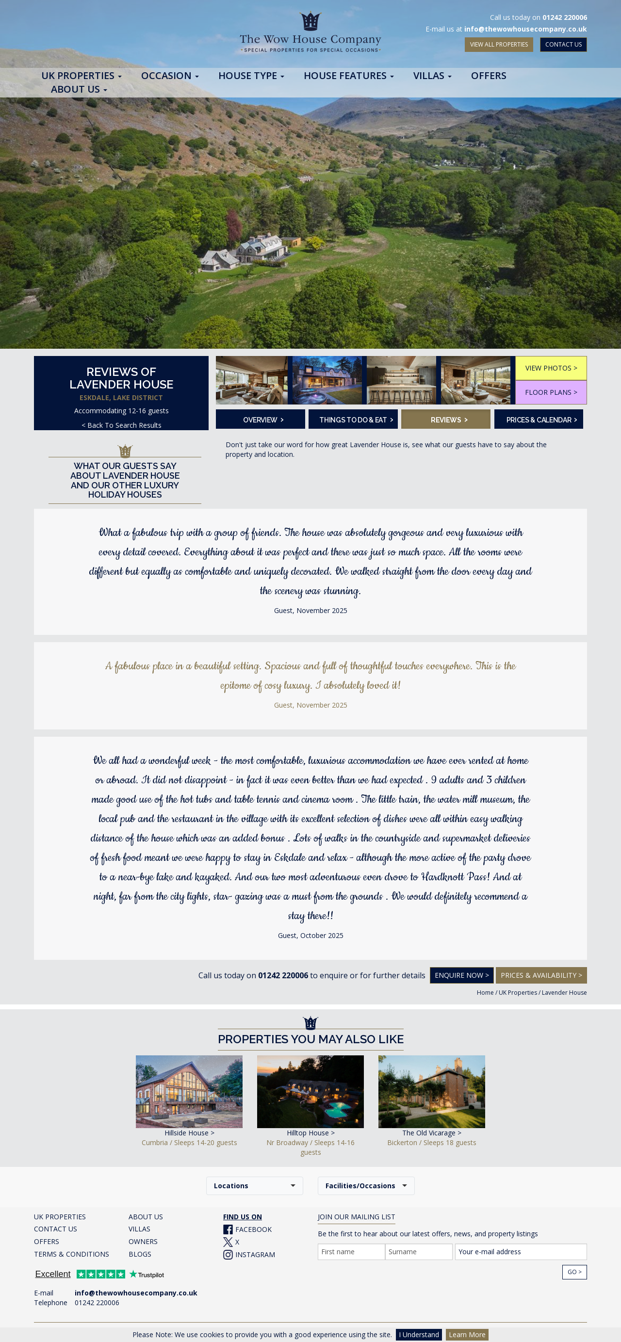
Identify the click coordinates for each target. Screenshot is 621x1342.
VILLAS (139, 1228)
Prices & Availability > (541, 975)
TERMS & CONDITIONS (71, 1254)
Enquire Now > (462, 975)
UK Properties (518, 992)
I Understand (419, 1334)
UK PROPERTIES (60, 1216)
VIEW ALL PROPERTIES (499, 44)
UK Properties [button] (81, 76)
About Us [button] (79, 90)
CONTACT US (563, 44)
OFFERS (46, 1241)
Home (485, 992)
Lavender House (564, 992)
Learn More (467, 1334)
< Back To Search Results (122, 425)
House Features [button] (349, 76)
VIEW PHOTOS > (551, 367)
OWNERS (143, 1241)
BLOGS (140, 1254)
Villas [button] (432, 76)
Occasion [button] (170, 76)
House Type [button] (251, 76)
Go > (575, 1272)
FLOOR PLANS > (551, 392)
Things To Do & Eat (355, 419)
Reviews (449, 419)
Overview (263, 419)
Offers (489, 76)
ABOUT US (146, 1216)
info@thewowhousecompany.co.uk (525, 28)
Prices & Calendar (542, 419)
